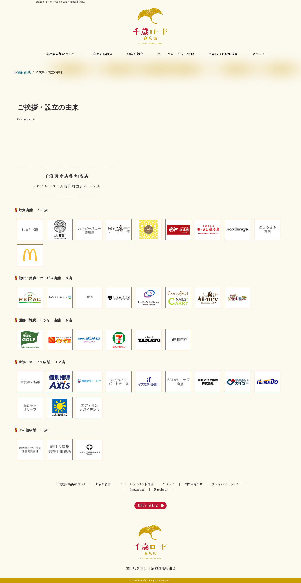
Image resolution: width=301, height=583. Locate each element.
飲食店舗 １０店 (33, 210)
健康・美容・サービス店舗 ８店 (45, 278)
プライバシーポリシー (227, 484)
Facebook (161, 489)
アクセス (258, 54)
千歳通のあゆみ (101, 54)
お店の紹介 (135, 54)
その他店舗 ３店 (33, 430)
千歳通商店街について (58, 54)
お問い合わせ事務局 (223, 54)
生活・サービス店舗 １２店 (42, 362)
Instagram (137, 489)
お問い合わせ (193, 484)
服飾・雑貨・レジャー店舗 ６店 (45, 320)
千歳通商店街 (22, 72)
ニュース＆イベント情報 (176, 54)
